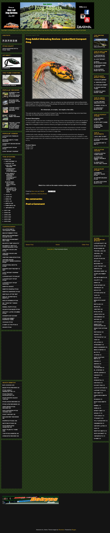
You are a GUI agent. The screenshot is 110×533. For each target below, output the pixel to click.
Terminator (99, 337)
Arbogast (98, 344)
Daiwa (96, 361)
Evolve (97, 311)
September (10, 161)
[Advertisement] (8, 355)
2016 (6, 212)
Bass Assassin (99, 347)
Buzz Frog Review (9, 387)
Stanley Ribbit (100, 273)
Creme (96, 354)
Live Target (99, 266)
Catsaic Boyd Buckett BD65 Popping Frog (11, 261)
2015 (6, 214)
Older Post (85, 244)
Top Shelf (98, 415)
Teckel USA (98, 251)
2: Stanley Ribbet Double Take (100, 158)
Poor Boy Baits (100, 401)
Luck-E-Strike (99, 387)
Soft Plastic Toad (10, 429)
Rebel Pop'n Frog (9, 307)
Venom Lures (99, 425)
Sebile (96, 408)
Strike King (98, 292)
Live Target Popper (10, 151)
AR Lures (97, 342)
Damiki (96, 363)
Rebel (96, 405)
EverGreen (98, 285)
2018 (6, 159)
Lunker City (99, 390)
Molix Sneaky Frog (10, 300)
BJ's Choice (6, 385)
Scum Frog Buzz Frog (11, 309)
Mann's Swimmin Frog (11, 291)
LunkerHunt (33, 193)
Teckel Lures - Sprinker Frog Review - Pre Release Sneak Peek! (14, 125)
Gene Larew (99, 372)
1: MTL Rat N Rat (100, 136)
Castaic (97, 309)
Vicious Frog (7, 322)
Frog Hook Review (9, 401)
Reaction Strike (100, 328)
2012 (6, 221)
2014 (6, 217)
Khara (96, 256)
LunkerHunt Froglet (11, 276)
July (7, 194)
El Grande (98, 370)
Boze (96, 306)
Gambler (97, 287)
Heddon (97, 375)
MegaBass (98, 316)
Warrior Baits (99, 431)
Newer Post (29, 244)
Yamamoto (98, 436)
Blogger (74, 529)
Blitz (96, 352)
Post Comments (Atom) (61, 249)
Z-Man (96, 438)
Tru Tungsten (100, 420)
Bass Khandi (99, 349)
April (7, 201)
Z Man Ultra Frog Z (10, 324)
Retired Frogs (8, 423)
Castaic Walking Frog (11, 257)
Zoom (96, 297)
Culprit (97, 280)
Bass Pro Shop (99, 300)
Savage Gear (99, 271)
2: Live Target (99, 59)
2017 (6, 210)
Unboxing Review (42, 193)
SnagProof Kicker (9, 315)
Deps (96, 282)
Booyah (97, 263)
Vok (95, 428)
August (8, 163)
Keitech (97, 382)
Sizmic (96, 334)
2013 (6, 219)
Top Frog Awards (9, 433)
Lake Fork (98, 314)
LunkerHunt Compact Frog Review (10, 170)
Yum (95, 295)
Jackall (97, 253)
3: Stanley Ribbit (100, 85)
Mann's (97, 268)
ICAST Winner (7, 414)
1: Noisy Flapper (100, 79)
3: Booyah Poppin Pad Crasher (98, 126)
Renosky (97, 332)
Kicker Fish (98, 385)
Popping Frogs (8, 420)
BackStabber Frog (9, 233)
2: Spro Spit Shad (100, 122)
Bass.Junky (35, 191)
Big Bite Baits (99, 277)
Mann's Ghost (8, 286)
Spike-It (97, 413)
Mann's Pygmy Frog (10, 289)
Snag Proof (98, 246)
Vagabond (98, 423)
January (9, 207)
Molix (96, 290)
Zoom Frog (6, 327)
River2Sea (98, 248)
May (7, 199)
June (7, 196)
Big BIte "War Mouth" (10, 243)
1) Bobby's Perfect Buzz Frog (99, 174)
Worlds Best (99, 433)
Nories (96, 319)
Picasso (97, 399)
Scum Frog (98, 258)
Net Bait (97, 392)
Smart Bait (98, 410)
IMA (95, 377)
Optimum (97, 322)
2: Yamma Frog (100, 82)
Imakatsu (98, 380)
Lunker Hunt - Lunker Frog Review (14, 109)
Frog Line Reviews (9, 404)
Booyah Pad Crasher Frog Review (14, 101)
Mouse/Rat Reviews (10, 417)
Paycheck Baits (100, 395)
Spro (96, 261)
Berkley (97, 304)
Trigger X (97, 418)
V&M (95, 339)
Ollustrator (61, 529)
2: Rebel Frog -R (100, 105)
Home (58, 244)
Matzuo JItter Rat (10, 294)
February (9, 205)
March (8, 203)
